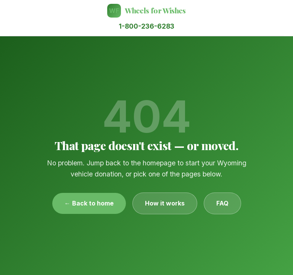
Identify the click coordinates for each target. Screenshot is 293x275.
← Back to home (89, 203)
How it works (165, 203)
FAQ (222, 203)
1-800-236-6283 (146, 26)
